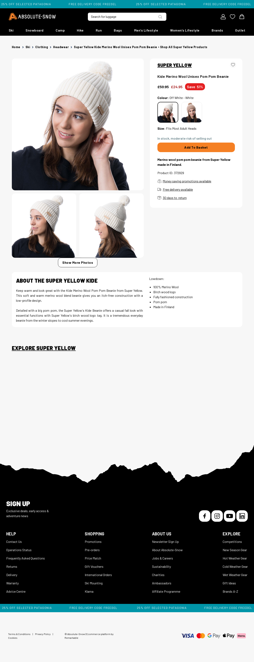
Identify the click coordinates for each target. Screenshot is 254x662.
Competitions (232, 542)
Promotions (93, 542)
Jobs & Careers (162, 558)
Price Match (93, 558)
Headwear (61, 47)
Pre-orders (92, 550)
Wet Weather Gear (235, 575)
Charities (158, 575)
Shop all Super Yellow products (183, 47)
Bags (118, 30)
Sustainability (161, 566)
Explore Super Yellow (44, 348)
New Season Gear (235, 550)
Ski (11, 30)
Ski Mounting (94, 583)
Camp (60, 30)
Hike (80, 30)
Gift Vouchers (94, 566)
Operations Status (19, 550)
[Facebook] (204, 516)
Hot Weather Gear (235, 558)
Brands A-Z (230, 591)
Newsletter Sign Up (165, 542)
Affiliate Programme (166, 591)
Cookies (12, 637)
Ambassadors (161, 583)
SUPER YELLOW (174, 65)
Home (16, 47)
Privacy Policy (43, 634)
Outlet (240, 30)
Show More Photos (77, 262)
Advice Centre (16, 591)
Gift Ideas (229, 583)
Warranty (12, 583)
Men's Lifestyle (146, 30)
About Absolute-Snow (167, 550)
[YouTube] (229, 516)
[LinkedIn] (242, 516)
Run (99, 30)
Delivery (11, 575)
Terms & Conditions (19, 634)
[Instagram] (217, 516)
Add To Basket (196, 147)
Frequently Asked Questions (25, 558)
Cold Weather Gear (235, 566)
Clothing (41, 47)
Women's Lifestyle (185, 30)
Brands (217, 30)
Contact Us (14, 542)
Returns (11, 566)
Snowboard (35, 30)
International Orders (98, 575)
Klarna (89, 591)
